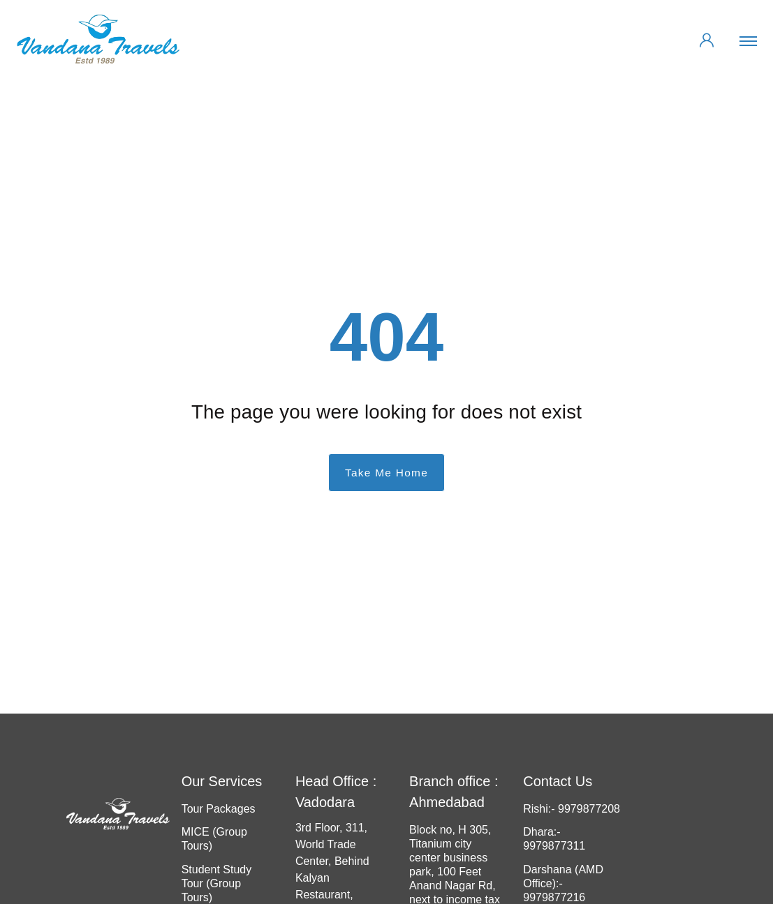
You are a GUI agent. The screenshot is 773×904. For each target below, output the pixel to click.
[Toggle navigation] (750, 40)
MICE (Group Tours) (214, 839)
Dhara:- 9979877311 (554, 839)
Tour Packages (219, 809)
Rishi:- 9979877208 (571, 809)
